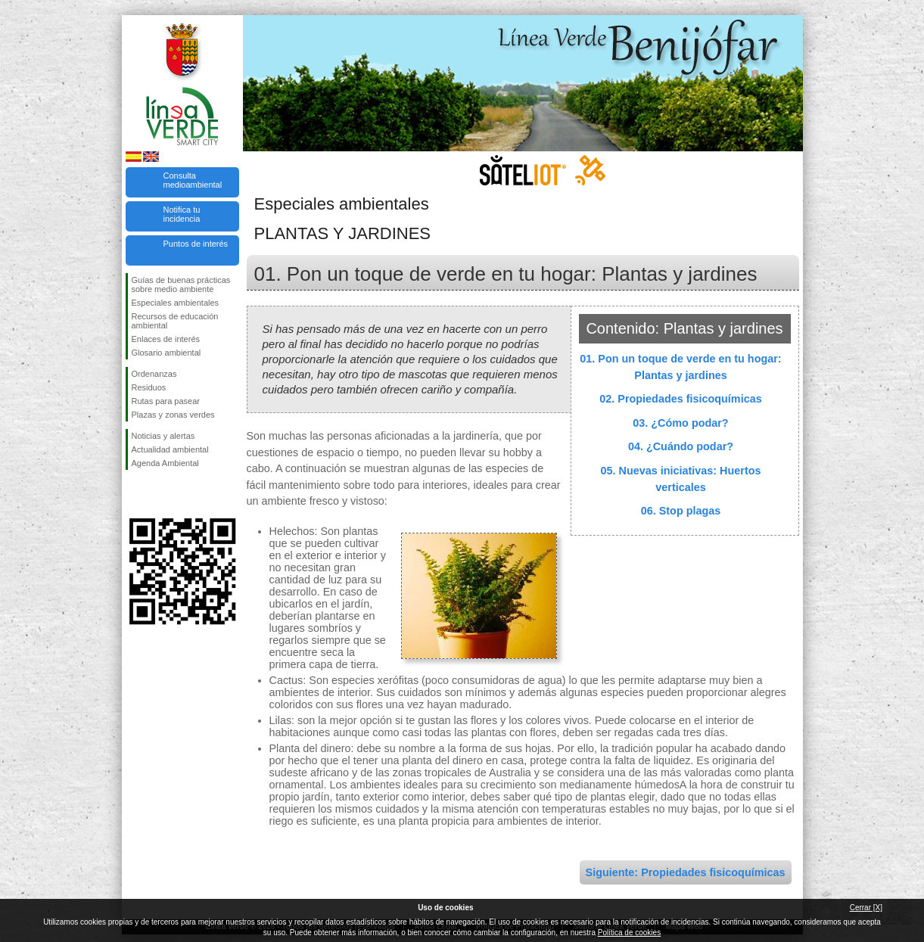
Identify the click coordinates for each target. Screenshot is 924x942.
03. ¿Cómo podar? (680, 423)
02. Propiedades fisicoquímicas (680, 399)
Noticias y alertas (163, 435)
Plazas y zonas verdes (173, 414)
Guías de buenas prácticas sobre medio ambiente (181, 284)
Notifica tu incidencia (182, 214)
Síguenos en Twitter (160, 494)
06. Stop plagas (681, 511)
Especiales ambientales (175, 302)
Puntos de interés (196, 243)
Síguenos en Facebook (135, 494)
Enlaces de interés (166, 339)
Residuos (149, 387)
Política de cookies (629, 932)
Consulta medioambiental (192, 180)
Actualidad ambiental (170, 449)
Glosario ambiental (166, 352)
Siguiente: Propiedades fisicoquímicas (686, 872)
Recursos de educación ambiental (175, 321)
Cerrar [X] (866, 907)
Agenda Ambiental (165, 463)
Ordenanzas (154, 373)
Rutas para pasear (166, 401)
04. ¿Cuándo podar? (680, 446)
